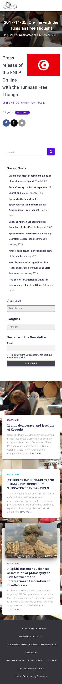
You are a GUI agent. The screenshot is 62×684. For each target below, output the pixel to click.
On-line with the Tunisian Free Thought (23, 102)
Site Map (52, 661)
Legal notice (31, 653)
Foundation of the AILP (34, 628)
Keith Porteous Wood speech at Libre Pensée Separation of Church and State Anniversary (29, 268)
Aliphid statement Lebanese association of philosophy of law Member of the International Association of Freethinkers (28, 577)
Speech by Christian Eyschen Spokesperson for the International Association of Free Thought (27, 204)
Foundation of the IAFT (31, 637)
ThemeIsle (42, 676)
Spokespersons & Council (31, 669)
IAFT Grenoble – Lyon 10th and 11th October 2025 (31, 645)
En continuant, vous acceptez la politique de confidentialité (29, 356)
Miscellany (22, 112)
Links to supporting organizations (23, 661)
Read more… (36, 453)
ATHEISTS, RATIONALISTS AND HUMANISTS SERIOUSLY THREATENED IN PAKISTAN (30, 484)
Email (10, 343)
